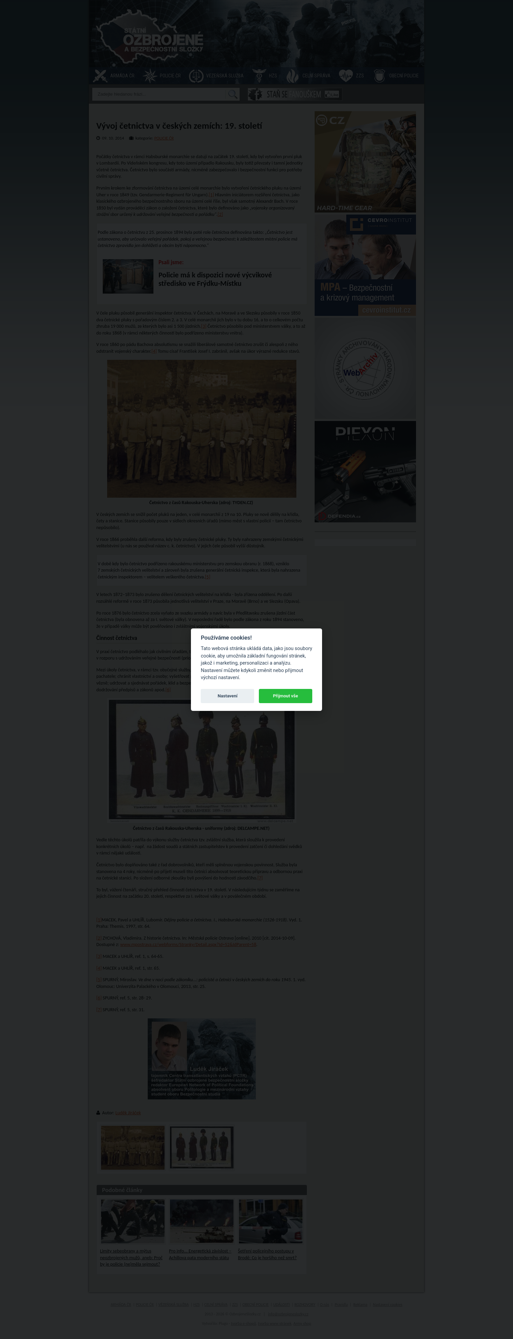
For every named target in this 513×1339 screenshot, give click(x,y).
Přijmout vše (285, 695)
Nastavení (228, 695)
